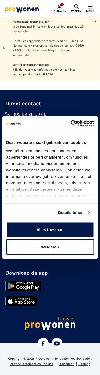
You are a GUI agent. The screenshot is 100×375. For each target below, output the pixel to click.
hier (20, 70)
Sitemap (84, 364)
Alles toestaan (50, 229)
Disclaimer (66, 364)
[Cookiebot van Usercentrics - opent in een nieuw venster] (71, 123)
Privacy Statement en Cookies (31, 364)
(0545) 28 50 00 (30, 114)
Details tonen (70, 212)
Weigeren (50, 247)
